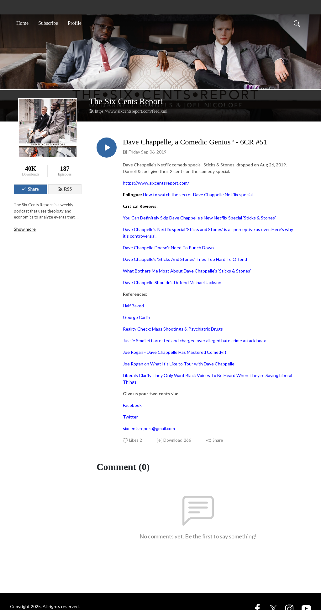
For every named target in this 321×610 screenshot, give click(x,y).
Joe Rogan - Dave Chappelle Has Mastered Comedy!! (174, 352)
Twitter (130, 416)
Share (30, 189)
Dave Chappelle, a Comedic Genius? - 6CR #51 (195, 142)
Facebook (132, 405)
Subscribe (48, 23)
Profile (75, 23)
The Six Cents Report (126, 101)
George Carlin (136, 317)
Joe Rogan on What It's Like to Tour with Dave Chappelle (178, 363)
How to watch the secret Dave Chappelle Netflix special (198, 194)
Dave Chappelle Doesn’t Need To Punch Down (168, 247)
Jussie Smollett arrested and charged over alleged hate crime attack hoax (194, 340)
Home (22, 23)
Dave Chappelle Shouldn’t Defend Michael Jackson (172, 282)
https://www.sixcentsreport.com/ (156, 183)
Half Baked (133, 305)
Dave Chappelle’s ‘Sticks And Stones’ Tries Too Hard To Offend (185, 259)
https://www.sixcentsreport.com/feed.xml (128, 111)
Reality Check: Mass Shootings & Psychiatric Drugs (173, 329)
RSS (65, 189)
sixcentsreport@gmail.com (149, 428)
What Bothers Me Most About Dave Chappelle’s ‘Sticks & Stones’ (187, 270)
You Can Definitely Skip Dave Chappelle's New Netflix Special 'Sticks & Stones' (199, 217)
